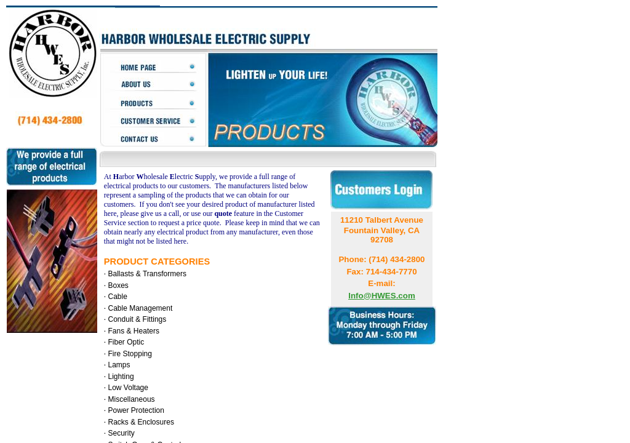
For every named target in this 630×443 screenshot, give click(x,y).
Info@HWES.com (381, 295)
